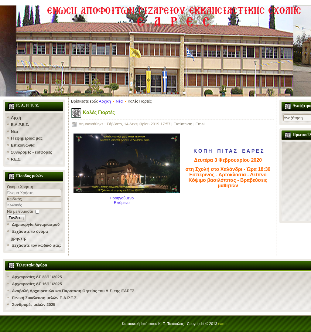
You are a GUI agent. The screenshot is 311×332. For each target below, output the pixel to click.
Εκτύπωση (183, 124)
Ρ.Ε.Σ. (16, 159)
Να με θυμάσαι (20, 211)
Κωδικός (14, 199)
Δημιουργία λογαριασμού (36, 224)
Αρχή (16, 117)
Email (201, 124)
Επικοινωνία (23, 145)
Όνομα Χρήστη (20, 187)
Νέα (14, 131)
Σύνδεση (16, 217)
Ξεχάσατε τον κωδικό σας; (36, 245)
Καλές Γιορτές (99, 112)
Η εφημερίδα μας (27, 138)
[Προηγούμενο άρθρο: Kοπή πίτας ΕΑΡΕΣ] (122, 198)
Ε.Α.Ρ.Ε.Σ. (20, 124)
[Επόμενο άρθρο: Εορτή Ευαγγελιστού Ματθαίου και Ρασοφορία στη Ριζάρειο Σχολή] (122, 202)
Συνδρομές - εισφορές (31, 152)
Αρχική (105, 101)
